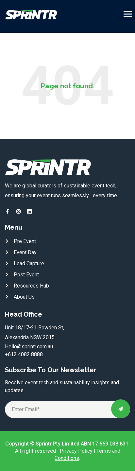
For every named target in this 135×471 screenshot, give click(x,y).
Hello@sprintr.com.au (29, 346)
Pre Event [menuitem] (25, 241)
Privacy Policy (76, 451)
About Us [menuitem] (24, 297)
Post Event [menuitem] (26, 274)
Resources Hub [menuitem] (31, 286)
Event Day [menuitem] (25, 252)
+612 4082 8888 (24, 354)
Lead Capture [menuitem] (29, 263)
